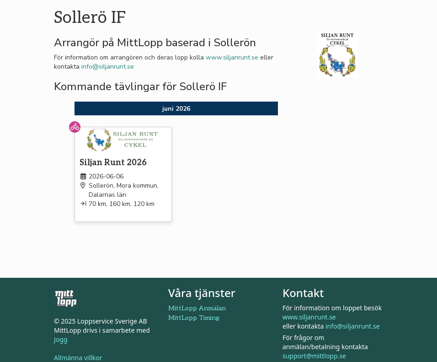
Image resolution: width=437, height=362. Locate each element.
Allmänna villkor (78, 357)
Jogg (61, 339)
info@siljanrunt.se (107, 66)
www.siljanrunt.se (232, 57)
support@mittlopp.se (314, 355)
